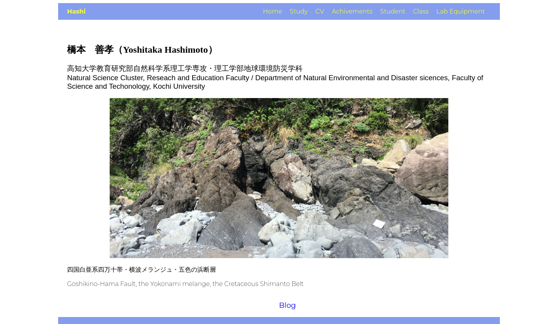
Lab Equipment (460, 11)
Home (272, 11)
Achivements (352, 11)
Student (392, 11)
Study (299, 11)
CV (319, 11)
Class (421, 11)
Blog (287, 305)
